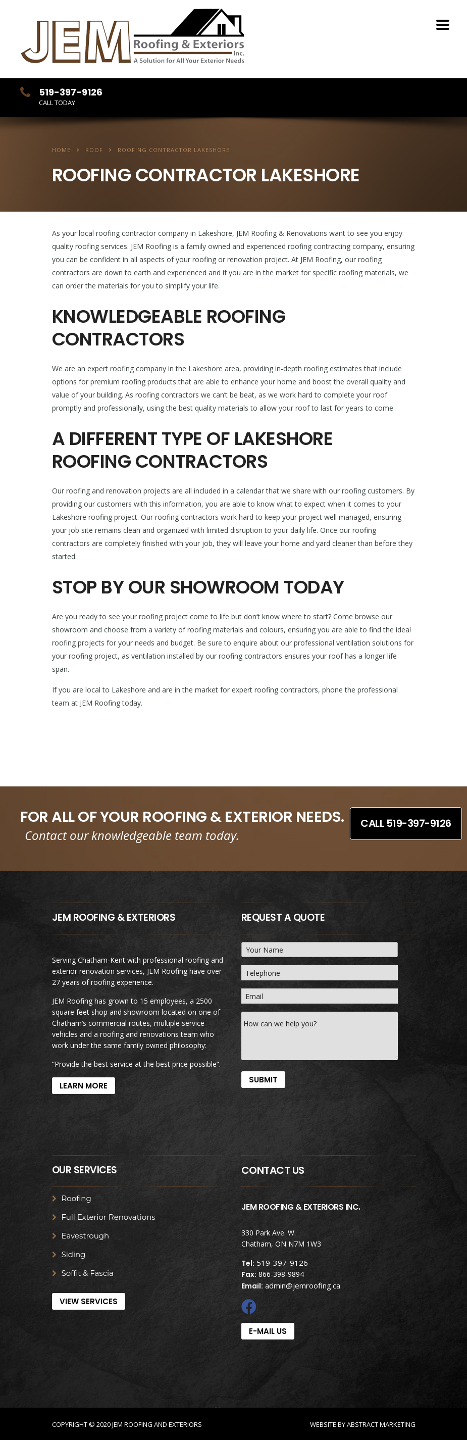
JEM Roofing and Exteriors (157, 1424)
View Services (89, 1301)
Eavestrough (86, 1236)
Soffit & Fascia (88, 1273)
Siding (74, 1255)
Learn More (84, 1085)
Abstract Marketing (381, 1424)
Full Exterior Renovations (108, 1217)
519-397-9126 (282, 1263)
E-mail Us (268, 1331)
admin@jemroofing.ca (302, 1285)
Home (61, 150)
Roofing (76, 1199)
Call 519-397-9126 (405, 823)
